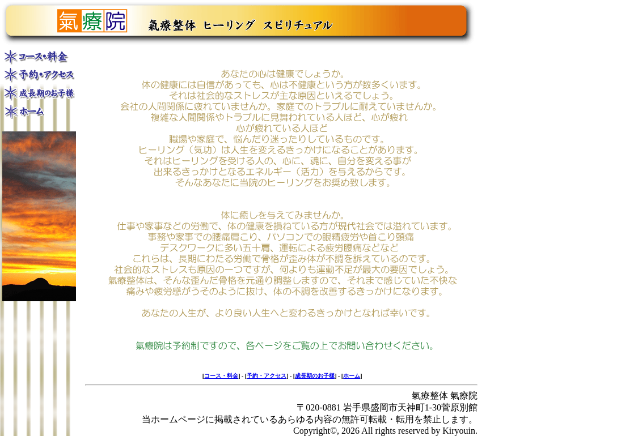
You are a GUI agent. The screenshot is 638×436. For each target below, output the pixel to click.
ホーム (351, 376)
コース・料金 (221, 376)
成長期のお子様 (315, 376)
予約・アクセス (266, 376)
